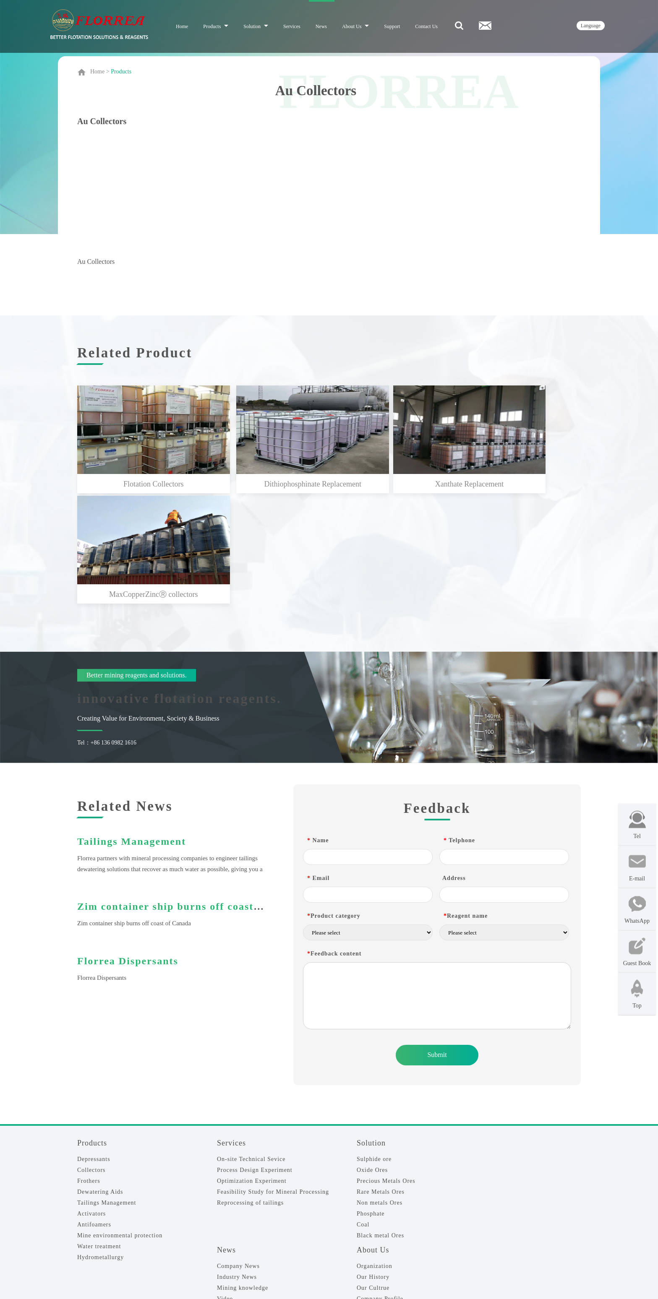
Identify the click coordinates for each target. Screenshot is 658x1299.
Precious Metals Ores (386, 1067)
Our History (373, 1163)
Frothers (88, 1067)
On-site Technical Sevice (251, 1045)
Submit (436, 941)
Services (291, 26)
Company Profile (380, 1185)
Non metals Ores (379, 1089)
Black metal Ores (380, 1122)
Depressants (93, 1045)
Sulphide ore (374, 1045)
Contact (88, 1216)
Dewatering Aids (100, 1078)
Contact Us (426, 26)
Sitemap (437, 1275)
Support (392, 26)
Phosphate (371, 1100)
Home (182, 26)
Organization (374, 1152)
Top (637, 993)
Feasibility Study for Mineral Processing (273, 1078)
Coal (363, 1111)
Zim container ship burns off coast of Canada (193, 792)
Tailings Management (131, 727)
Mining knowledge (242, 1174)
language (591, 26)
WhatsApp (637, 909)
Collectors (91, 1056)
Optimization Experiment (252, 1067)
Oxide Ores (372, 1056)
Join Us (87, 1238)
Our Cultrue (373, 1174)
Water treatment (99, 1133)
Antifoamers (94, 1111)
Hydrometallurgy (100, 1143)
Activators (91, 1100)
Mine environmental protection (119, 1122)
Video (225, 1185)
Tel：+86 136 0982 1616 (106, 629)
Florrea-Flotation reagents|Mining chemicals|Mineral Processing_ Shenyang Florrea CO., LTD (272, 1275)
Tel (637, 824)
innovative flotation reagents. (179, 584)
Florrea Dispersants (127, 847)
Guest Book (637, 951)
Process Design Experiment (254, 1056)
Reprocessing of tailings (250, 1089)
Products (215, 26)
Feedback (90, 1227)
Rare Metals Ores (381, 1078)
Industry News (237, 1163)
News (321, 26)
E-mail (637, 866)
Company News (238, 1152)
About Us (355, 26)
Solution (255, 26)
